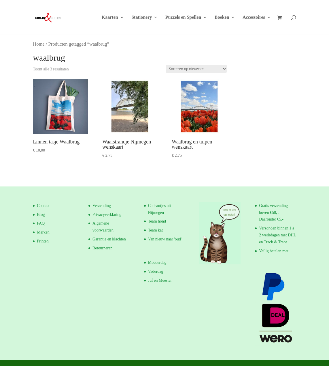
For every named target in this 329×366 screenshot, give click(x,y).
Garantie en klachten (109, 239)
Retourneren (102, 248)
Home (38, 44)
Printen (42, 241)
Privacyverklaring (106, 214)
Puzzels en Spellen (183, 17)
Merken (43, 232)
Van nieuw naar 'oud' (165, 239)
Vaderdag (155, 271)
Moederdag (157, 262)
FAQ (41, 223)
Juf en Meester (160, 280)
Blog (41, 214)
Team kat (155, 230)
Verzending (101, 205)
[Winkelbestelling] (196, 69)
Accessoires (254, 17)
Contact (43, 205)
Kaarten (110, 17)
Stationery (141, 17)
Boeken (222, 17)
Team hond (157, 221)
